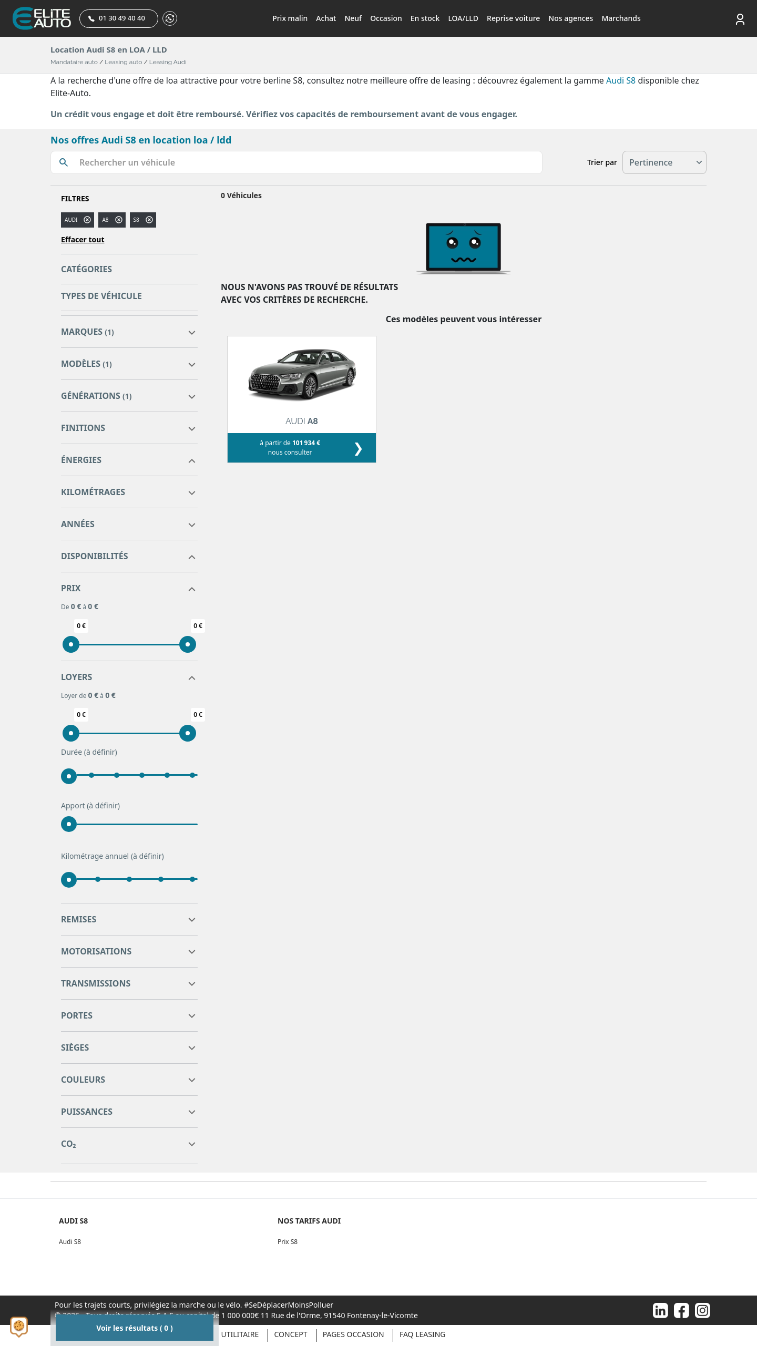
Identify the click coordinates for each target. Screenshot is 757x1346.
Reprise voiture (513, 18)
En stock (425, 18)
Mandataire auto (74, 62)
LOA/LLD (463, 18)
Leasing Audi (168, 62)
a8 (105, 219)
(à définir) (100, 752)
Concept (291, 1334)
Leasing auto (123, 62)
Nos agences (570, 18)
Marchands (620, 18)
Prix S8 (288, 1241)
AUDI (71, 219)
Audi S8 (621, 80)
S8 (136, 219)
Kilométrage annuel (112, 856)
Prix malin (290, 18)
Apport (90, 805)
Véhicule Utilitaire (222, 1334)
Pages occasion (353, 1334)
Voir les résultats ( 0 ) (134, 1328)
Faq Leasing (423, 1334)
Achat (326, 18)
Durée (89, 752)
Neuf (353, 18)
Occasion (386, 18)
